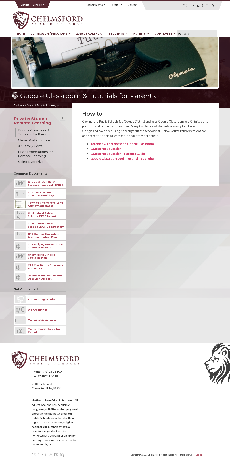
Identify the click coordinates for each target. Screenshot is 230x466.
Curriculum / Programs (50, 33)
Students (118, 33)
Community (165, 33)
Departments (97, 4)
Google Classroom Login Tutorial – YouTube (122, 158)
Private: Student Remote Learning (32, 120)
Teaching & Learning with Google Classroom (122, 144)
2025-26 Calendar (90, 33)
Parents (141, 33)
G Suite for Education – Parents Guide (117, 154)
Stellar (199, 454)
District (25, 4)
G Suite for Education (106, 149)
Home (21, 33)
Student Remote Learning (41, 105)
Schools (39, 4)
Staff (117, 4)
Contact (132, 4)
